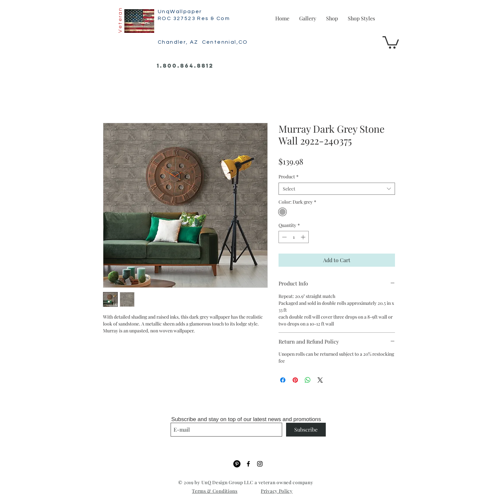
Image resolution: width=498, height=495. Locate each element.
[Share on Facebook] (283, 380)
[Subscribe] (306, 430)
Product (289, 176)
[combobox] (337, 189)
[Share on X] (320, 380)
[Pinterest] (236, 463)
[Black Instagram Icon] (259, 463)
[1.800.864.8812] (185, 66)
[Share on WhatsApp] (308, 380)
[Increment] (304, 237)
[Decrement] (284, 237)
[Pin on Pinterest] (295, 380)
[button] (391, 42)
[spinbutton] (294, 237)
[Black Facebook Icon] (248, 463)
